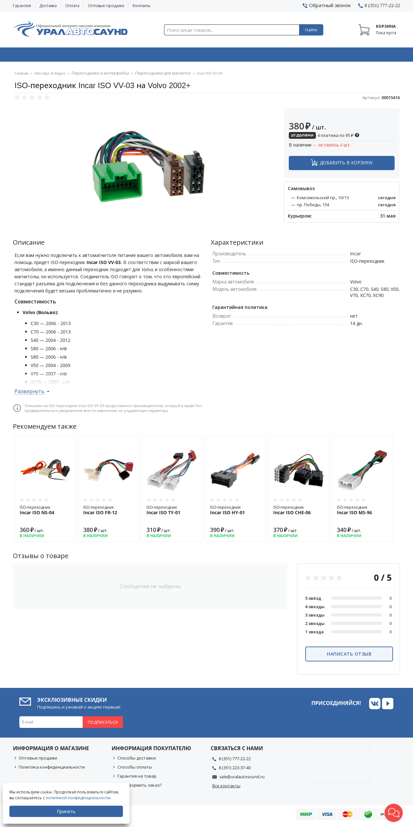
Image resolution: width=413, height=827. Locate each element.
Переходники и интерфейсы (97, 75)
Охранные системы (130, 56)
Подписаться (103, 724)
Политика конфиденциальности (52, 769)
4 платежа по (324, 137)
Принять (66, 811)
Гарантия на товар (136, 778)
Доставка (48, 5)
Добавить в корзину (346, 165)
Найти (311, 30)
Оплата (72, 5)
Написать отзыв (349, 656)
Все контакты (226, 788)
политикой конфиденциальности (78, 798)
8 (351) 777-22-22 (235, 761)
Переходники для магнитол (153, 75)
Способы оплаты (134, 769)
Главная (21, 75)
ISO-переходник (45, 512)
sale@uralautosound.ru (242, 779)
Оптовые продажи (106, 5)
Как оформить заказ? (139, 787)
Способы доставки (136, 760)
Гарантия (22, 5)
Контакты (141, 5)
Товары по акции (363, 56)
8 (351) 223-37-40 (235, 770)
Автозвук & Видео (50, 56)
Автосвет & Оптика (287, 56)
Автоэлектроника (208, 56)
